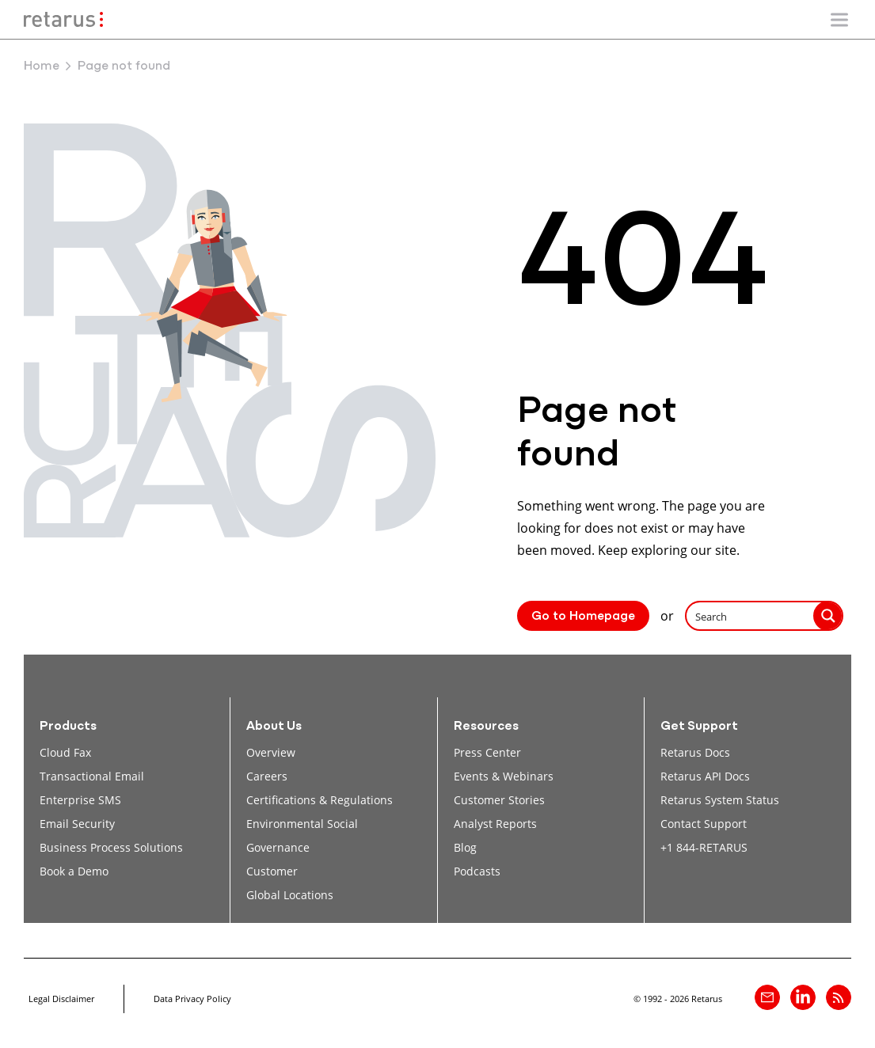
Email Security (77, 823)
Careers (266, 776)
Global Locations (289, 894)
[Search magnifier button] (828, 616)
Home (41, 66)
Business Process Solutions (111, 847)
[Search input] (750, 616)
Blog (465, 847)
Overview (270, 752)
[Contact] (767, 997)
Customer (272, 871)
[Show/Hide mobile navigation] (839, 20)
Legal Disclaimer (61, 998)
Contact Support (703, 823)
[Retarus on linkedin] (803, 997)
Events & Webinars (504, 776)
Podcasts (477, 871)
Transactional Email (92, 776)
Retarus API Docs (705, 776)
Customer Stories (499, 799)
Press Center (487, 752)
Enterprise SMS (80, 799)
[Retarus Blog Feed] (838, 997)
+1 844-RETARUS (704, 847)
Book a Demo (74, 871)
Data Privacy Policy (192, 998)
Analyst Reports (495, 823)
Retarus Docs (695, 752)
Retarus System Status (719, 799)
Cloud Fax (65, 752)
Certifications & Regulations (319, 799)
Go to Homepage (583, 616)
